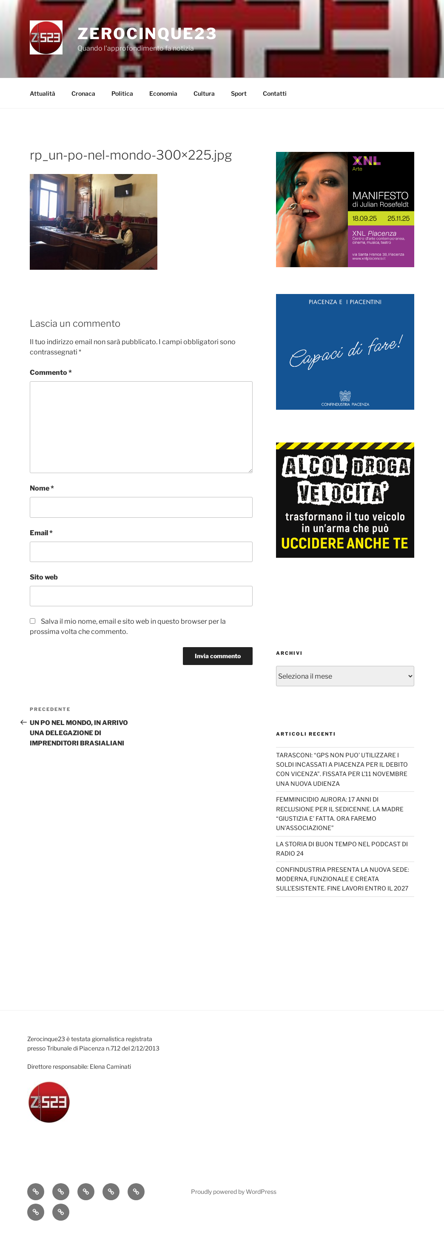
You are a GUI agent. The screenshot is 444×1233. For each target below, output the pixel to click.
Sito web (44, 577)
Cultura (204, 93)
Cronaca (83, 93)
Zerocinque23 (147, 33)
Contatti (275, 93)
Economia (163, 93)
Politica (122, 93)
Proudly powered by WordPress (233, 1191)
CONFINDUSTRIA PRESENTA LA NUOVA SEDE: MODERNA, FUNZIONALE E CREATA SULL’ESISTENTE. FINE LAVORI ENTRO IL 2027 (342, 879)
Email (41, 533)
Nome (42, 488)
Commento (51, 372)
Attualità (42, 93)
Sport (239, 93)
